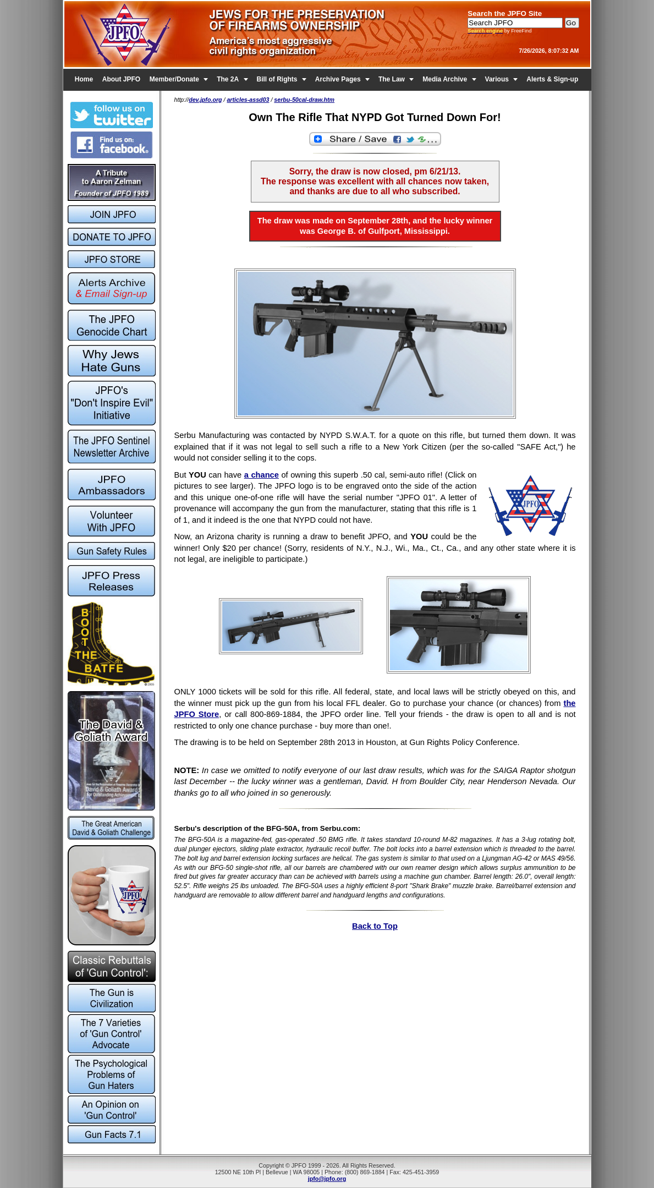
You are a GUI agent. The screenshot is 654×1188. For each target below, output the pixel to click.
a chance (261, 474)
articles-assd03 (248, 99)
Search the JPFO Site (505, 13)
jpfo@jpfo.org (327, 1178)
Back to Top (375, 926)
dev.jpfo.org (205, 99)
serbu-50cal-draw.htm (304, 99)
